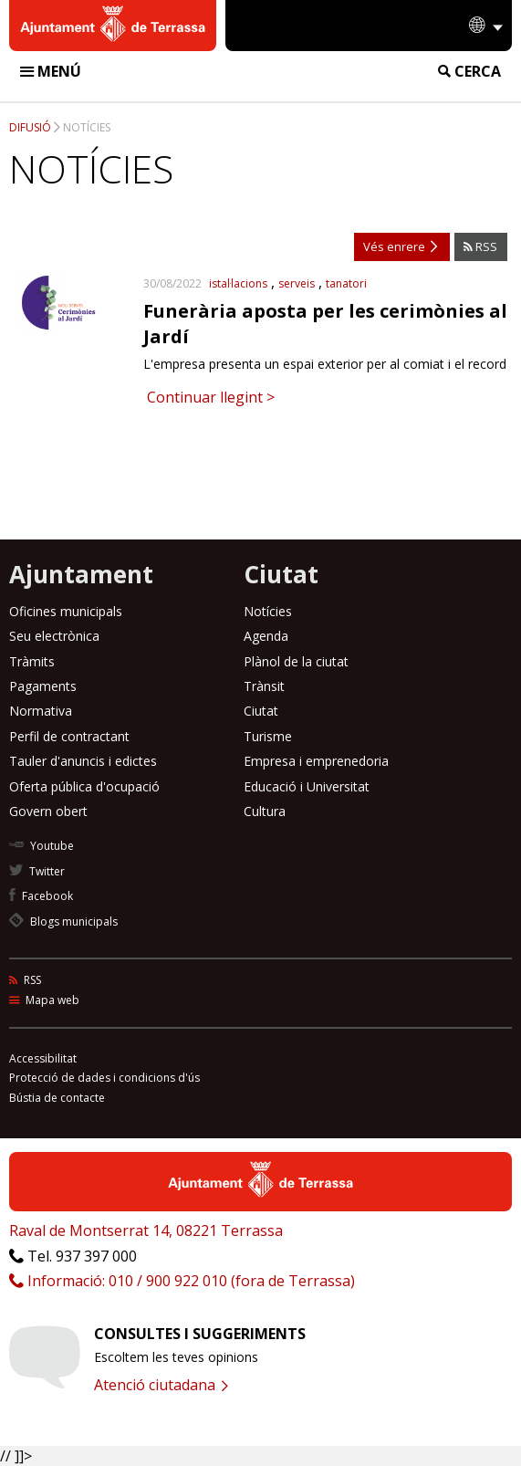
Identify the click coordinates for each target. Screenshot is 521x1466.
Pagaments (43, 686)
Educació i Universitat (307, 786)
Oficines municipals (65, 611)
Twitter (37, 871)
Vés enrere (399, 246)
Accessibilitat (43, 1058)
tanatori (346, 283)
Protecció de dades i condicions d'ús (104, 1077)
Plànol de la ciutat (296, 661)
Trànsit (264, 686)
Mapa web (44, 1000)
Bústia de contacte (57, 1097)
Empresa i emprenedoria (316, 761)
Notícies (86, 127)
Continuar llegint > (209, 397)
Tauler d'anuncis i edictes (83, 761)
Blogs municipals (63, 921)
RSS (480, 246)
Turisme (268, 736)
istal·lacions (238, 283)
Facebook (41, 896)
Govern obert (48, 811)
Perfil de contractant (69, 736)
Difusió (30, 127)
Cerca (469, 71)
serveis (296, 283)
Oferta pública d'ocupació (84, 786)
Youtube (41, 845)
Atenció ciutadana (161, 1385)
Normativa (40, 710)
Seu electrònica (54, 635)
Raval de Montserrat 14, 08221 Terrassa (146, 1230)
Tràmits (32, 661)
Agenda (266, 635)
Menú (50, 71)
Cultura (265, 811)
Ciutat (261, 710)
